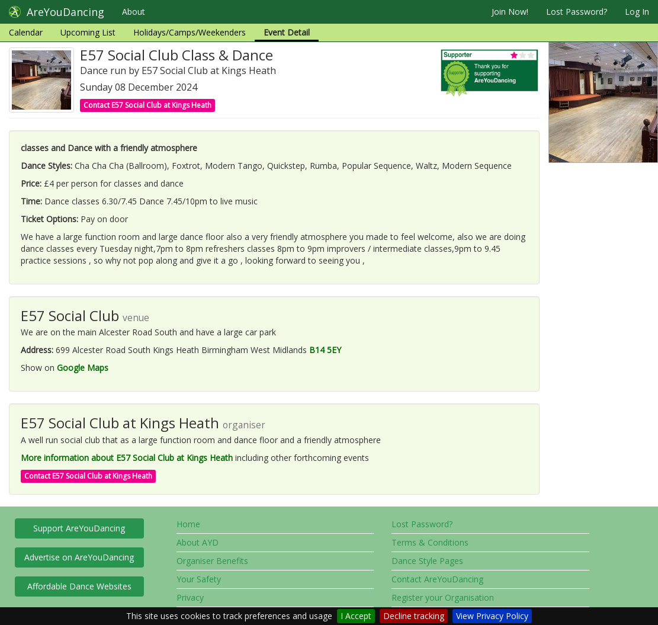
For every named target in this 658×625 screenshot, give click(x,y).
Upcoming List (87, 32)
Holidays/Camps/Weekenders (189, 32)
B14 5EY (325, 349)
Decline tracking (413, 615)
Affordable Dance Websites (79, 586)
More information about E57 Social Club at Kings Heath (127, 457)
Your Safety (198, 579)
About (133, 11)
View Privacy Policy (492, 615)
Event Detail (287, 32)
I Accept (356, 615)
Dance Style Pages (427, 560)
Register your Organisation (442, 597)
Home (188, 524)
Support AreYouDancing (79, 528)
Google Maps (82, 367)
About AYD (197, 542)
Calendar (26, 32)
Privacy (190, 597)
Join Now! (510, 11)
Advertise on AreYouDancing (79, 557)
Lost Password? (576, 11)
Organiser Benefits (212, 560)
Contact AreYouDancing (437, 579)
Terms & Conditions (429, 542)
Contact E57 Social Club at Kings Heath (147, 105)
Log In (637, 11)
